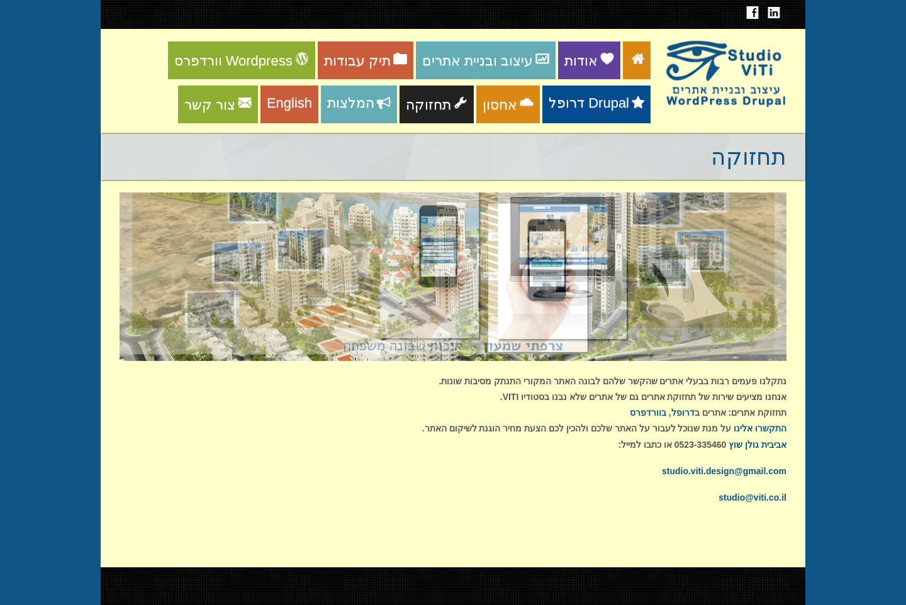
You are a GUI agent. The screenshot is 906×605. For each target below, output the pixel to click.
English (289, 103)
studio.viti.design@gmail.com (724, 471)
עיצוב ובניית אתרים (485, 61)
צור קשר (218, 105)
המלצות (359, 103)
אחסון (508, 105)
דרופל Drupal (596, 103)
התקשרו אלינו (760, 428)
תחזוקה (436, 105)
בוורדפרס (648, 413)
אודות (589, 61)
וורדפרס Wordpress (241, 61)
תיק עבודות (365, 61)
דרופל (683, 413)
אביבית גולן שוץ (757, 445)
